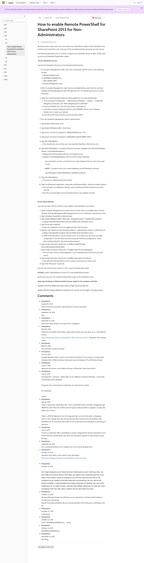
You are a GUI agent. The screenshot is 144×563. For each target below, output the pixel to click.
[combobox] (13, 20)
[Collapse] (24, 16)
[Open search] (135, 3)
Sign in (139, 3)
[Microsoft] (3, 2)
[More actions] (104, 17)
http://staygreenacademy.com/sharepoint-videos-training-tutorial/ (64, 337)
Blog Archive (48, 18)
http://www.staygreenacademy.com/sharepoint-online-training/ (63, 458)
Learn (39, 18)
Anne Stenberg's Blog (62, 18)
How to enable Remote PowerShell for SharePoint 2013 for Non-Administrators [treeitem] (15, 50)
